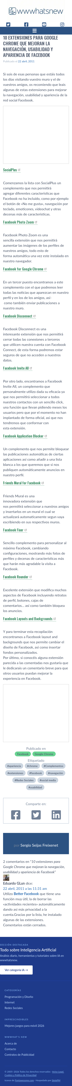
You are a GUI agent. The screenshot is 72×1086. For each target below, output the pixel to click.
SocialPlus (10, 169)
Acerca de (11, 1043)
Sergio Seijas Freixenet (39, 845)
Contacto (10, 1049)
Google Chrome (44, 754)
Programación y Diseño (19, 996)
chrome (33, 766)
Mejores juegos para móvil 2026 (24, 1025)
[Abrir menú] (36, 31)
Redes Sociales (25, 780)
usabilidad (36, 787)
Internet (10, 1002)
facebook (36, 773)
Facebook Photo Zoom (18, 222)
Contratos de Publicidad (19, 1054)
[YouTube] (46, 24)
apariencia (15, 766)
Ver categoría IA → (16, 970)
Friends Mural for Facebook (22, 482)
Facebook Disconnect (17, 315)
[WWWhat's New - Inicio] (36, 11)
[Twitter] (10, 24)
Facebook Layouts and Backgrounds (27, 618)
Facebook (22, 754)
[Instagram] (64, 24)
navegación (56, 773)
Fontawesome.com (24, 1080)
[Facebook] (28, 24)
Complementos (54, 766)
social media (48, 780)
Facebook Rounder (15, 576)
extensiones (16, 773)
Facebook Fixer (13, 529)
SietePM (56, 1080)
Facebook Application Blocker (23, 435)
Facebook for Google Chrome (23, 268)
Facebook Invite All (16, 368)
